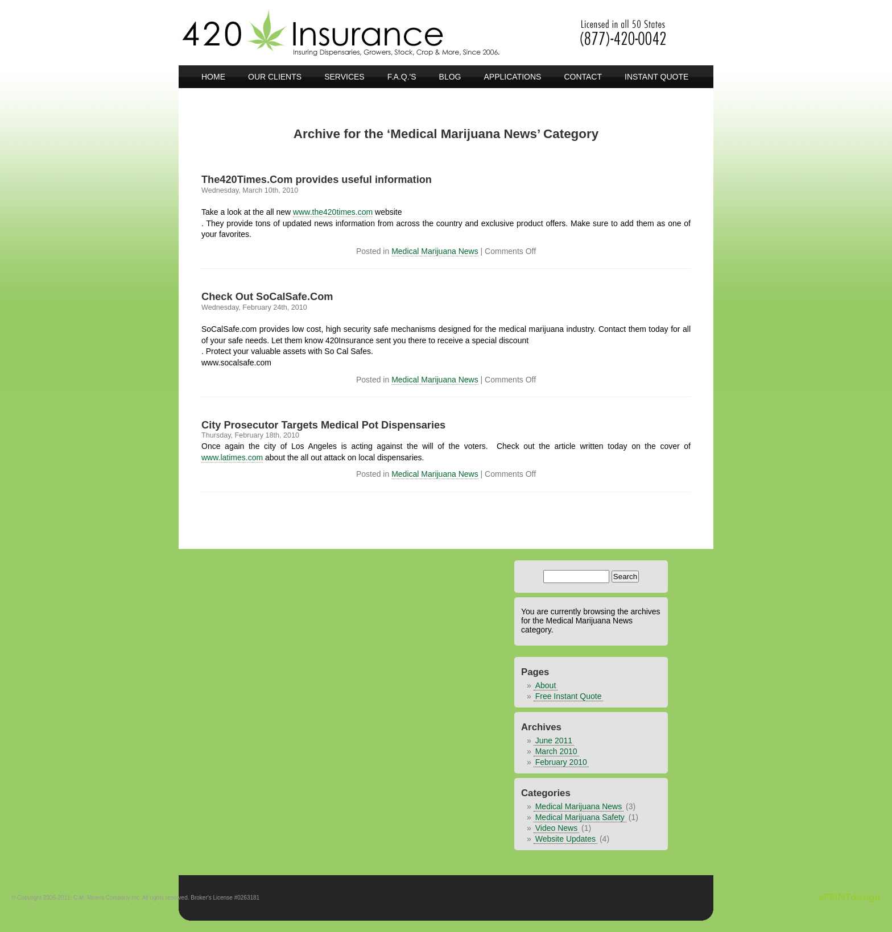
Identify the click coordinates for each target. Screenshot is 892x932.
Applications (513, 76)
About (545, 685)
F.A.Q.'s (401, 76)
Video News (556, 828)
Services (344, 76)
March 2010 (556, 751)
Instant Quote (656, 76)
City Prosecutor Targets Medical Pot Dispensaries (323, 425)
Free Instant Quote (568, 696)
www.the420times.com (333, 212)
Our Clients (275, 76)
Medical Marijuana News (434, 251)
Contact (583, 76)
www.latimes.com (232, 457)
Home (213, 76)
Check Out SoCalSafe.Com (267, 296)
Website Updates (565, 838)
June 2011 (553, 740)
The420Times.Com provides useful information (316, 179)
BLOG (450, 76)
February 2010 (561, 762)
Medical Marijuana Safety (580, 817)
